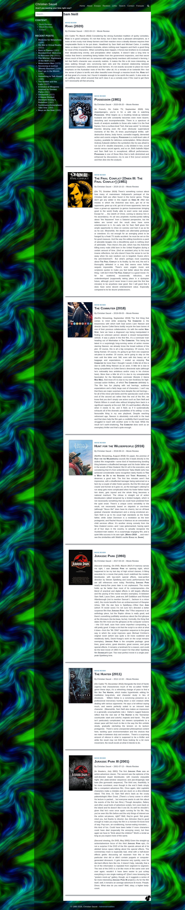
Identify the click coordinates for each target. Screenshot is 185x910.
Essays (97, 6)
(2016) (119, 446)
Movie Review (70, 23)
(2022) (46, 94)
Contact (130, 6)
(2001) (111, 761)
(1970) (49, 63)
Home (82, 6)
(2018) (110, 308)
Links (114, 6)
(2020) (74, 26)
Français (140, 6)
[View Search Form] (148, 6)
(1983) (48, 50)
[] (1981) (118, 179)
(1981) (107, 99)
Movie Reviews (46, 27)
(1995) (49, 110)
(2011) (108, 674)
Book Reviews (45, 24)
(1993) (110, 556)
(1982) (47, 100)
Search (122, 6)
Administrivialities (106, 907)
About (89, 6)
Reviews (106, 6)
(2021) (48, 89)
